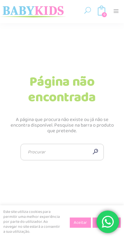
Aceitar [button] (80, 222)
